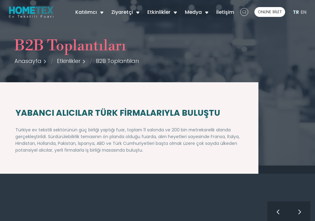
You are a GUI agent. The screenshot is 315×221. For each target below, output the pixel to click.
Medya (197, 12)
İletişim (225, 12)
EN (304, 12)
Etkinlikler (162, 12)
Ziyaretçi (125, 12)
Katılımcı (89, 12)
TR (296, 12)
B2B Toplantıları (117, 61)
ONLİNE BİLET (270, 12)
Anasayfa (28, 61)
